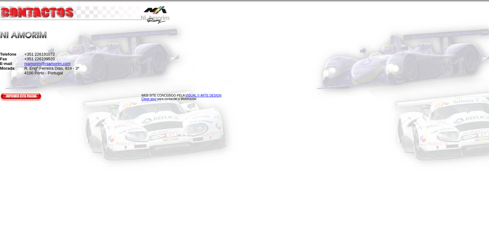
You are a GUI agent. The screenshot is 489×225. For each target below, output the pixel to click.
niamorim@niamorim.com (47, 63)
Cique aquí (148, 99)
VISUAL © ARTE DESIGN (203, 95)
